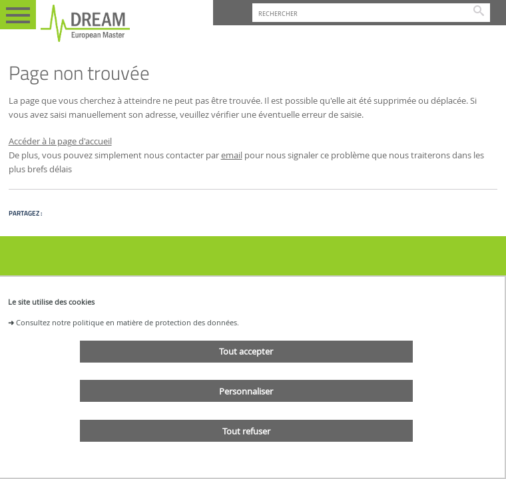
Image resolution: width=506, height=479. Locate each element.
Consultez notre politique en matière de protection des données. (127, 322)
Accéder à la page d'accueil (60, 141)
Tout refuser (246, 431)
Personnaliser (246, 391)
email (231, 155)
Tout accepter (246, 351)
